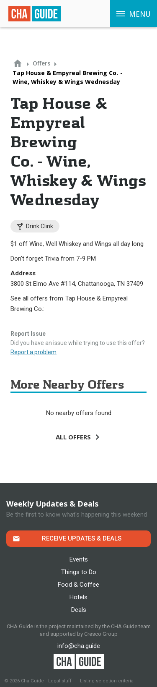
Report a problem (33, 352)
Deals (78, 610)
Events (78, 559)
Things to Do (78, 572)
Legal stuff (60, 681)
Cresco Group (101, 634)
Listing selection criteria (107, 681)
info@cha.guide (78, 646)
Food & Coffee (78, 584)
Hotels (78, 597)
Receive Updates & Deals (81, 538)
